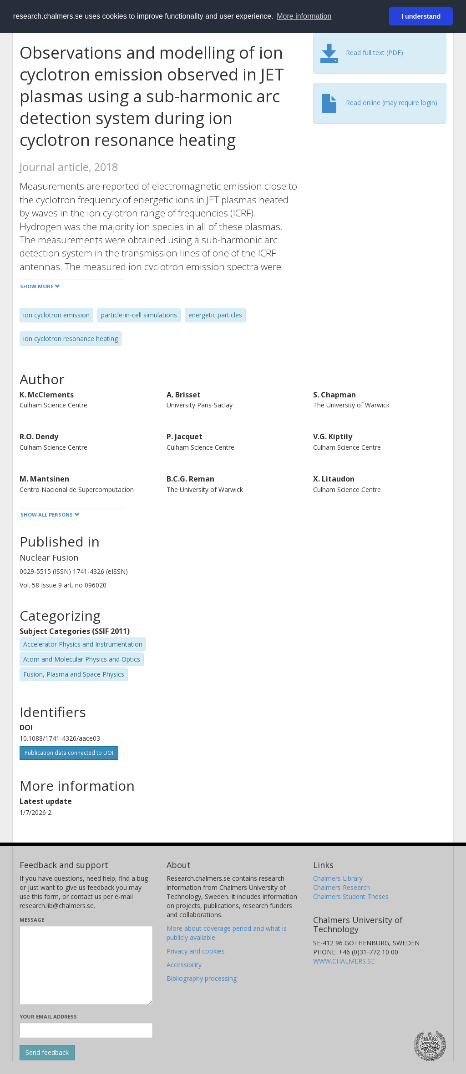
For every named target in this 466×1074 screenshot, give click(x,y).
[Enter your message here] (86, 965)
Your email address (48, 1016)
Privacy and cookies (196, 951)
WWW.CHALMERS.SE (344, 961)
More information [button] (304, 16)
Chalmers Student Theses (351, 896)
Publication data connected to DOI (69, 753)
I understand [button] (421, 16)
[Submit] (47, 1052)
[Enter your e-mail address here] (86, 1030)
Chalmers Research (341, 887)
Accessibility (184, 964)
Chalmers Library (338, 878)
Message (32, 919)
